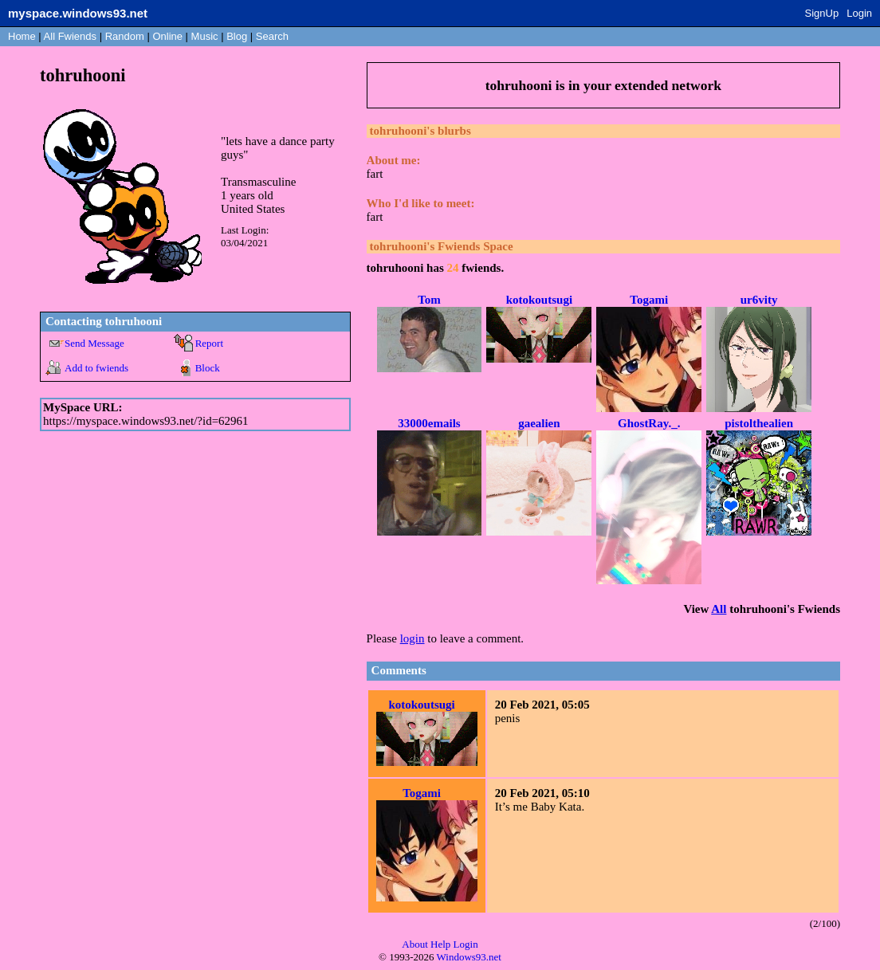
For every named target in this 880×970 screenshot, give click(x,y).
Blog (236, 36)
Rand (124, 36)
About (415, 944)
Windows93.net (469, 957)
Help (440, 944)
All (70, 36)
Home (22, 36)
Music (204, 36)
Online (167, 36)
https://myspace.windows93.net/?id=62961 (146, 420)
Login (859, 13)
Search (272, 36)
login (412, 638)
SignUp (822, 13)
